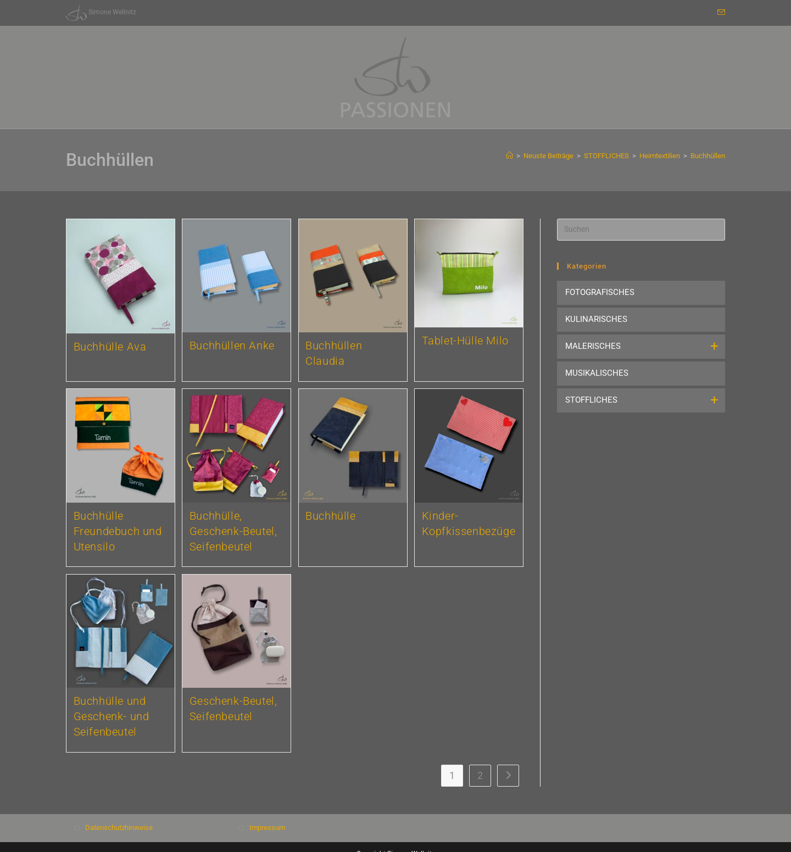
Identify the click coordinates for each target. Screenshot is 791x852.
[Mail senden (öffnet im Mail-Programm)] (719, 12)
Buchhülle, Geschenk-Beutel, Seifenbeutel (233, 531)
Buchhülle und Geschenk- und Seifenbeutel (111, 716)
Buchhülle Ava (110, 346)
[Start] (509, 156)
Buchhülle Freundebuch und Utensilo (118, 531)
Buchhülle (330, 515)
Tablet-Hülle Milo (465, 340)
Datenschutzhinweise (119, 827)
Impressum (267, 827)
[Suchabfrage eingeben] (641, 230)
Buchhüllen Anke (232, 345)
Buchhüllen (707, 156)
